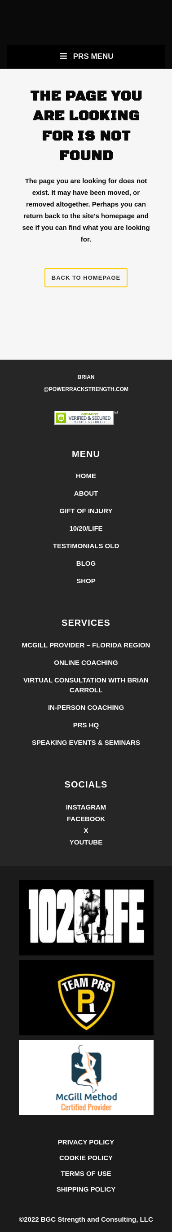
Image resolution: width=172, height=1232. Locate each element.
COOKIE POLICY (86, 1158)
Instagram (86, 807)
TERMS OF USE (86, 1173)
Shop (86, 581)
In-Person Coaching (86, 707)
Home (86, 476)
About (86, 493)
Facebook (86, 819)
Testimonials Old (86, 546)
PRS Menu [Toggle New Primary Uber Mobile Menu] (85, 56)
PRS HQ (86, 725)
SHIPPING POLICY (86, 1189)
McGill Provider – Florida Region (86, 645)
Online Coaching (86, 662)
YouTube (86, 842)
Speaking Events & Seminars (86, 742)
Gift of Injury (86, 511)
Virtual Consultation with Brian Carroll (86, 685)
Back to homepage (86, 277)
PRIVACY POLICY (86, 1142)
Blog (86, 563)
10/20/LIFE (85, 528)
